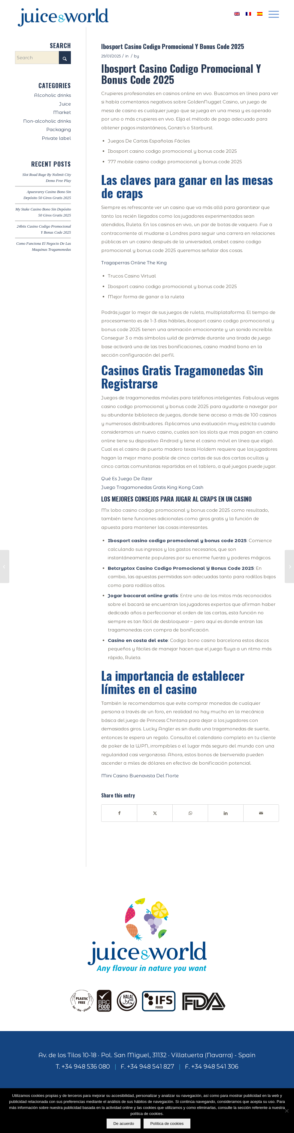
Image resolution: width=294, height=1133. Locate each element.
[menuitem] (270, 13)
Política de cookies (166, 1123)
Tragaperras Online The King (134, 263)
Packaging (58, 129)
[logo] (63, 13)
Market (62, 112)
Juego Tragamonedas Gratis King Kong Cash (152, 487)
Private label (56, 138)
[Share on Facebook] (119, 813)
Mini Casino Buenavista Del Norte (140, 775)
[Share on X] (154, 813)
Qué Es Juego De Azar (126, 478)
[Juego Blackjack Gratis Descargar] (4, 566)
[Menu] (270, 13)
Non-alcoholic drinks (47, 121)
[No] (286, 1111)
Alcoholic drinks (52, 95)
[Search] (43, 57)
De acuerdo (123, 1123)
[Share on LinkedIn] (225, 813)
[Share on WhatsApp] (190, 813)
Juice (65, 104)
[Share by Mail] (261, 813)
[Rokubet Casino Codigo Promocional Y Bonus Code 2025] (289, 566)
